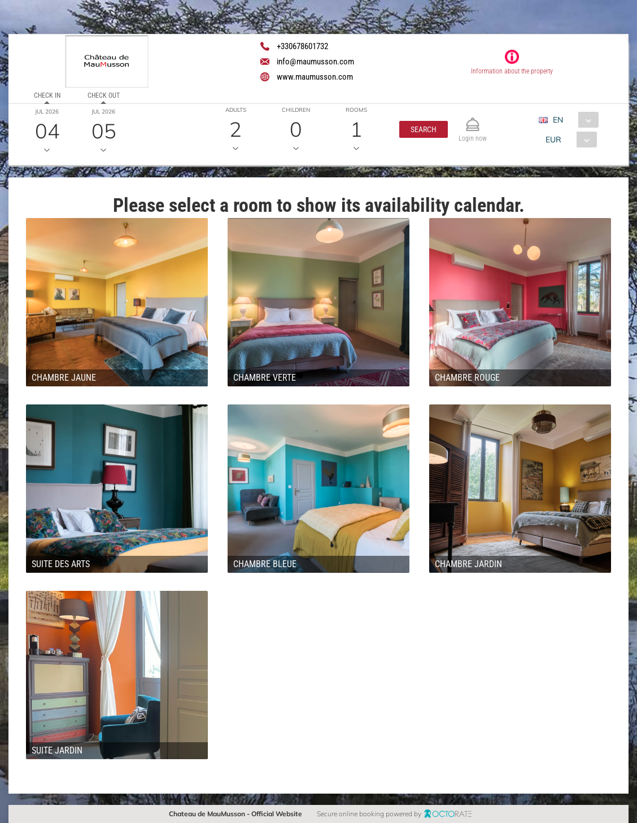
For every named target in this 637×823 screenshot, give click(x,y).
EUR (553, 139)
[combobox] (573, 119)
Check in (47, 95)
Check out (104, 95)
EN (558, 120)
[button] (423, 129)
